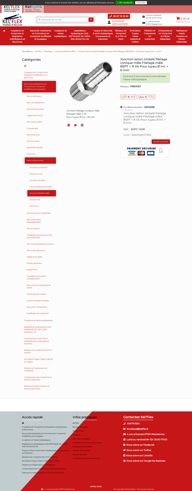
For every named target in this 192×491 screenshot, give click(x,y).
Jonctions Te (34, 198)
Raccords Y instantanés (37, 305)
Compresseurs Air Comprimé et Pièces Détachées (165, 33)
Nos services (78, 429)
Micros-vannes (33, 227)
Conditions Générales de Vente (86, 457)
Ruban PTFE (32, 268)
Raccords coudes (34, 120)
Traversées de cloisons (36, 292)
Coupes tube (32, 127)
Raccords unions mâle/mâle (39, 211)
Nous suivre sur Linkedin (138, 454)
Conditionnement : (139, 105)
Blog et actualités (80, 425)
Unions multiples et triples (38, 299)
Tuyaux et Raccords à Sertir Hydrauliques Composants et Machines (103, 33)
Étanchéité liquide (35, 146)
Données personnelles (82, 445)
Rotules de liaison (34, 262)
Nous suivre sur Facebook (138, 443)
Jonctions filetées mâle (39, 191)
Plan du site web (80, 453)
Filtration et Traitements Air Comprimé (150, 33)
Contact (76, 433)
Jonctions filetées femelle (40, 185)
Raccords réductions (36, 249)
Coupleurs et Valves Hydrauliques (60, 32)
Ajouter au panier (160, 140)
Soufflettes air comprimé (38, 312)
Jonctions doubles (37, 179)
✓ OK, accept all (124, 2)
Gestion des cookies (81, 449)
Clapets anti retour (35, 114)
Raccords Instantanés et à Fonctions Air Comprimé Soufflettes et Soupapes (40, 33)
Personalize (141, 3)
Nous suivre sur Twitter (137, 448)
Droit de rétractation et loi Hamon (87, 441)
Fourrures (31, 152)
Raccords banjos (34, 94)
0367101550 (131, 422)
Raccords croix (33, 133)
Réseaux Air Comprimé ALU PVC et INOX (121, 33)
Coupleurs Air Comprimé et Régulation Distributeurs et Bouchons (17, 34)
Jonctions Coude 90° (38, 166)
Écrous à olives (33, 139)
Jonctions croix (35, 172)
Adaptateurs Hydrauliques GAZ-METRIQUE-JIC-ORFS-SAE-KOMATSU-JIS (80, 33)
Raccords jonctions (35, 159)
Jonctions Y (34, 204)
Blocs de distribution (36, 101)
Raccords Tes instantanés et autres (39, 284)
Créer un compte (120, 22)
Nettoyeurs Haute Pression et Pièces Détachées (181, 34)
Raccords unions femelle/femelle (34, 219)
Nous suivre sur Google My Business (144, 459)
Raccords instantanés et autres (40, 242)
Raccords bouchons (35, 107)
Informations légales (81, 437)
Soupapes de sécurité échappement (36, 275)
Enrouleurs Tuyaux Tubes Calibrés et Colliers (135, 34)
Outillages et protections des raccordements (39, 234)
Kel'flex (38, 50)
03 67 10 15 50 (118, 14)
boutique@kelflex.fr (135, 427)
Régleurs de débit (34, 255)
